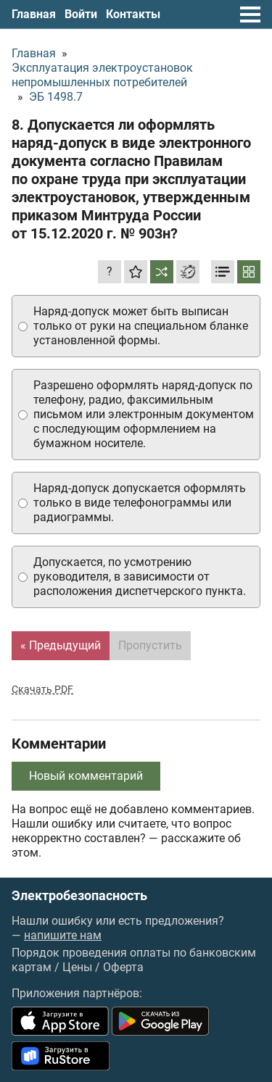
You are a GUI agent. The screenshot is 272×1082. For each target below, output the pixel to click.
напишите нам (63, 935)
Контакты (133, 14)
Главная (34, 14)
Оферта (123, 967)
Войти (81, 14)
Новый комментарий (86, 776)
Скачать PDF (42, 689)
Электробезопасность (79, 895)
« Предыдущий (60, 645)
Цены (77, 967)
